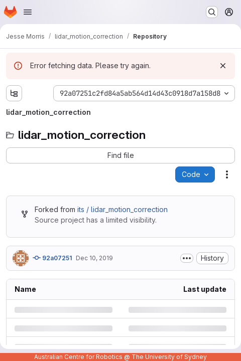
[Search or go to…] (212, 12)
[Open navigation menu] (28, 12)
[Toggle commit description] (186, 258)
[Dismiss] (223, 66)
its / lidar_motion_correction (122, 209)
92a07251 (52, 258)
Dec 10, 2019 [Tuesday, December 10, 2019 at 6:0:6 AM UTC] (94, 258)
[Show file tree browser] (14, 93)
